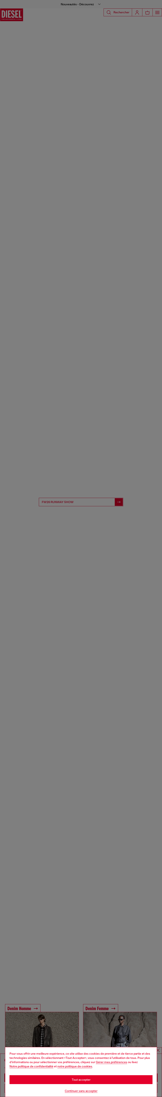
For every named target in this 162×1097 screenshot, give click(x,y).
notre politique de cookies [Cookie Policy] (74, 1066)
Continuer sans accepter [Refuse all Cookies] (81, 1091)
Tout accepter (81, 1079)
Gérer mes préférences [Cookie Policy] (111, 1062)
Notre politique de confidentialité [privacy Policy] (31, 1066)
